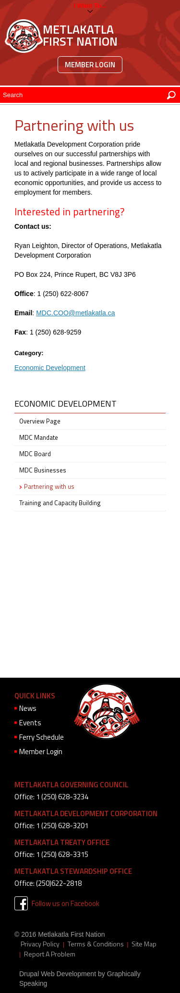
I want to (87, 5)
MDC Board (35, 454)
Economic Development (49, 368)
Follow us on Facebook (65, 903)
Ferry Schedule (41, 737)
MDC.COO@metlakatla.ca (75, 313)
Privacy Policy (40, 944)
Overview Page (39, 421)
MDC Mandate (38, 437)
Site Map (144, 944)
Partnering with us (49, 486)
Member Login (90, 64)
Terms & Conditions (96, 944)
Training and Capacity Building (60, 503)
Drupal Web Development (57, 974)
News (27, 708)
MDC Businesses (42, 470)
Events (30, 722)
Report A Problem (49, 954)
